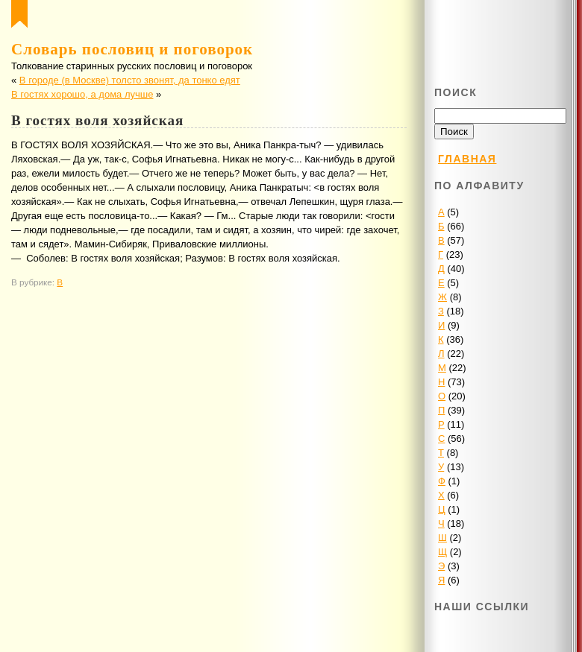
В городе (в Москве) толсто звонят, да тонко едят (129, 80)
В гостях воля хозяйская (97, 120)
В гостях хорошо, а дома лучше (82, 94)
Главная (467, 159)
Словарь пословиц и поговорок (132, 49)
